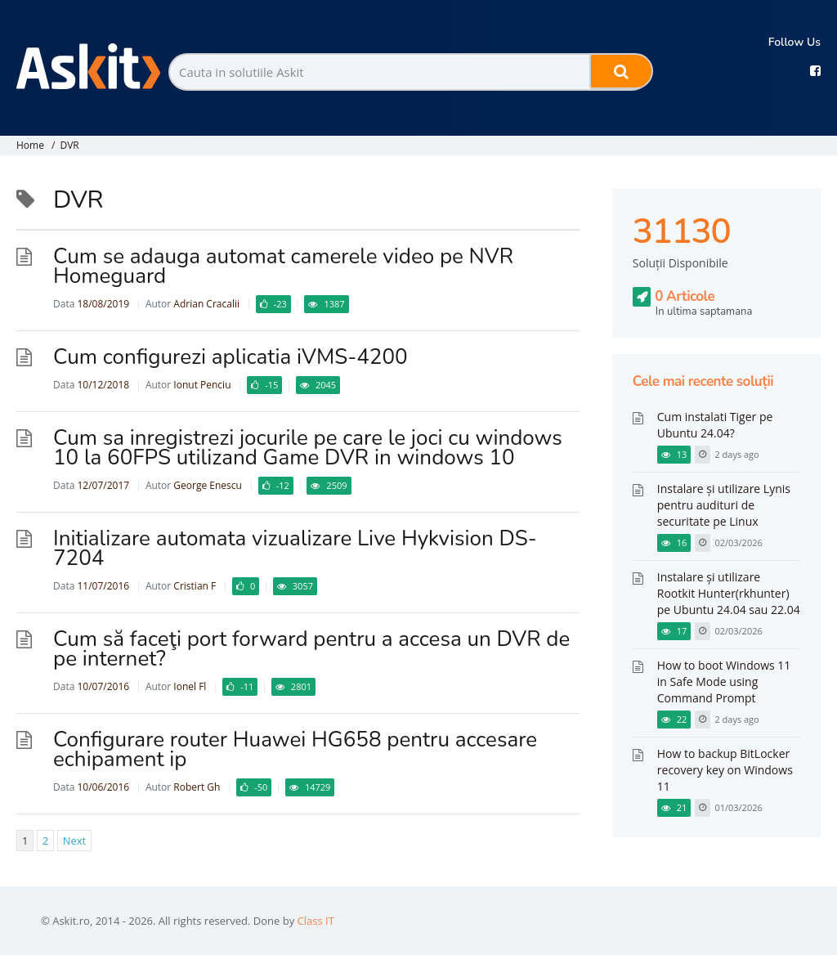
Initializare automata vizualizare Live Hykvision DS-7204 (295, 548)
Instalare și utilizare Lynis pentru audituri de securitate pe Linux (723, 505)
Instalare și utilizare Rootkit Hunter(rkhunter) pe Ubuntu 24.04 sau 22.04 (728, 593)
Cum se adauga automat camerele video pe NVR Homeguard (283, 266)
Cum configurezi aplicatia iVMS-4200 (230, 357)
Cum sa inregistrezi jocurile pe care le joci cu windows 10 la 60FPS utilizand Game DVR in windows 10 (307, 448)
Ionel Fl (189, 686)
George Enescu (207, 485)
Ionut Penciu (202, 385)
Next (75, 840)
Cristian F (194, 586)
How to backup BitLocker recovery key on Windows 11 (725, 770)
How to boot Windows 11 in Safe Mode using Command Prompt (724, 681)
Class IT (316, 920)
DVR (69, 145)
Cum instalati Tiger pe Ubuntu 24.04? (715, 425)
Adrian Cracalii (206, 304)
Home (30, 145)
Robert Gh (196, 787)
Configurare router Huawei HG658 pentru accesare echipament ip (295, 749)
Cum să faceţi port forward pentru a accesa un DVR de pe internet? (311, 649)
